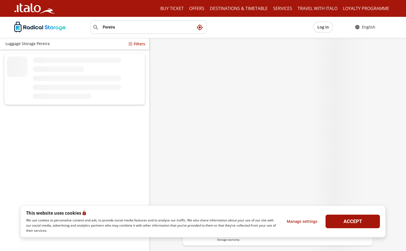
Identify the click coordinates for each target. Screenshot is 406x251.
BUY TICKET (172, 8)
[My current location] (200, 27)
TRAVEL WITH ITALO (318, 8)
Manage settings (302, 221)
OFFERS (196, 8)
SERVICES (282, 8)
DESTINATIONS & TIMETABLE (239, 8)
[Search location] (148, 27)
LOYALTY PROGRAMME (366, 8)
